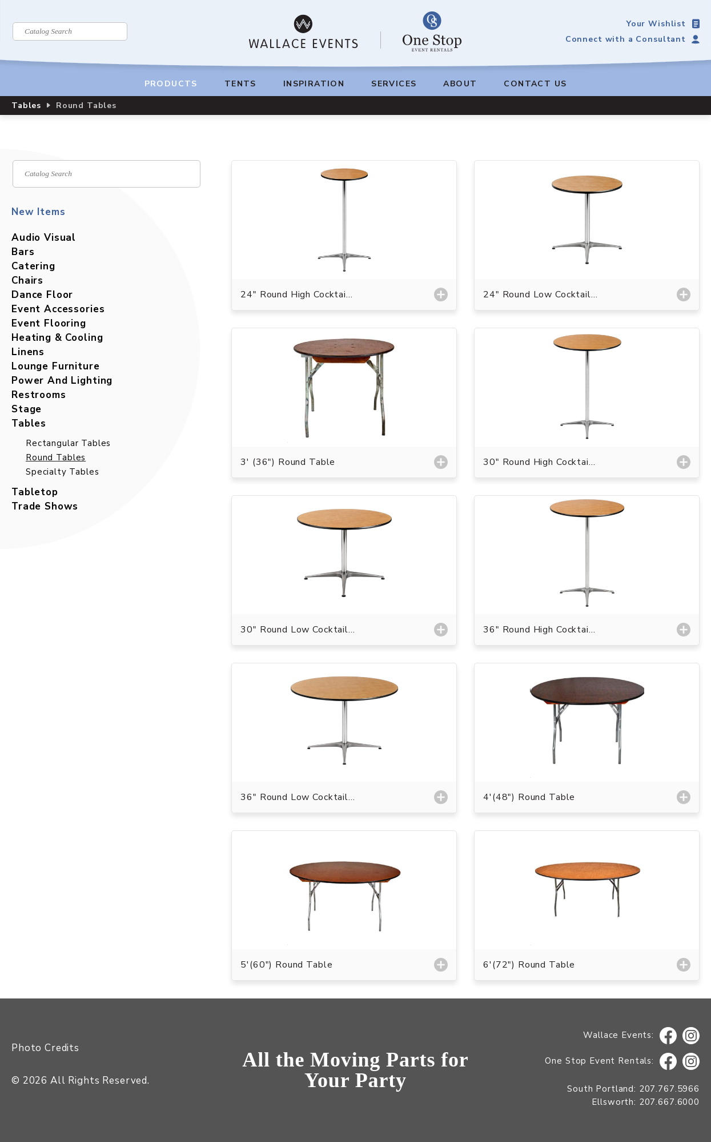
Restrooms (38, 394)
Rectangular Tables (68, 443)
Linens (28, 352)
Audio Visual (43, 237)
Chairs (27, 280)
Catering (33, 266)
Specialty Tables (62, 472)
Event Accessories (58, 309)
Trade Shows (44, 506)
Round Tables (56, 457)
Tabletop (34, 492)
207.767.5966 (669, 1089)
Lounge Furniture (55, 366)
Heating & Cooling (57, 337)
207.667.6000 (669, 1102)
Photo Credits (45, 1048)
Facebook (668, 1036)
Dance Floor (42, 294)
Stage (26, 409)
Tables (26, 105)
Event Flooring (48, 323)
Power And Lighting (62, 380)
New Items (38, 211)
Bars (22, 251)
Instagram (691, 1036)
